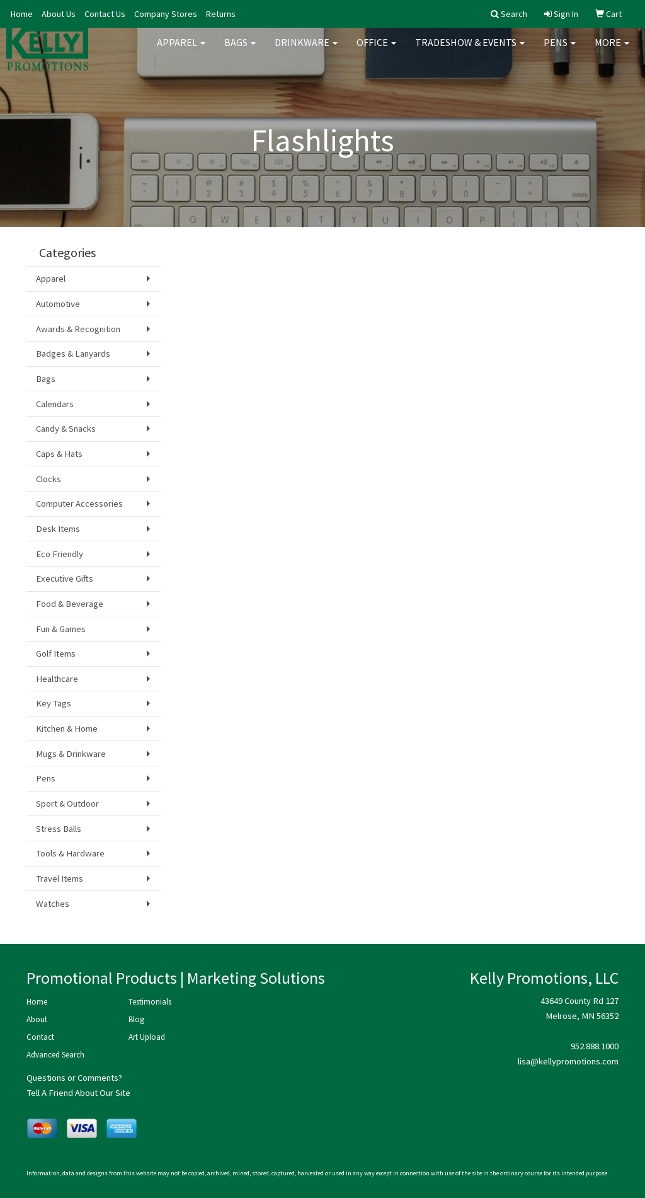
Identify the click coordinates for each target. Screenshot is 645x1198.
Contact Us (104, 14)
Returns (221, 14)
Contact (40, 1037)
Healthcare (57, 678)
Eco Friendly (59, 554)
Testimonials (149, 1001)
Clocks (48, 479)
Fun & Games (61, 629)
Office (376, 50)
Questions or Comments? (74, 1077)
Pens (560, 50)
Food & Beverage (69, 603)
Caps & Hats (59, 453)
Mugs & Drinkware (71, 753)
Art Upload (146, 1037)
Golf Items (56, 653)
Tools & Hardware (70, 853)
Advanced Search (55, 1054)
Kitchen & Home (67, 728)
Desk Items (58, 528)
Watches (52, 903)
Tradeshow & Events (470, 50)
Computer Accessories (79, 503)
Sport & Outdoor (67, 803)
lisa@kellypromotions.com (568, 1061)
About (36, 1019)
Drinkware (306, 50)
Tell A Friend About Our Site (78, 1092)
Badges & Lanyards (73, 353)
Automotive (58, 303)
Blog (136, 1019)
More (612, 50)
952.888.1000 (595, 1046)
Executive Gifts (64, 578)
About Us (59, 14)
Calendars (55, 404)
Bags (240, 50)
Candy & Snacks (66, 428)
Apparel (181, 50)
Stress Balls (58, 828)
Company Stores (165, 14)
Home (22, 14)
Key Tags (53, 703)
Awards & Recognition (78, 329)
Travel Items (59, 878)
